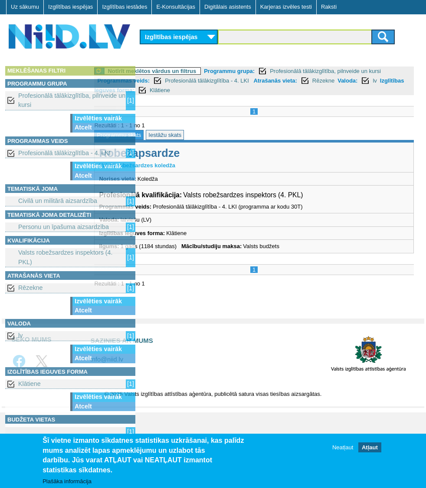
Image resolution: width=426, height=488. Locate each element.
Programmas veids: (193, 80)
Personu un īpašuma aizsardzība (63, 226)
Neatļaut (342, 447)
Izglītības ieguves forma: (273, 90)
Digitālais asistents (227, 6)
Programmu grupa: (277, 71)
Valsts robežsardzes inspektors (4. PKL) (65, 257)
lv (20, 335)
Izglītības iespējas (70, 6)
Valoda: (207, 90)
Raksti (329, 6)
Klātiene (29, 383)
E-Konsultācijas (175, 6)
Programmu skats (167, 135)
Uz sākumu (25, 6)
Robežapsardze (187, 153)
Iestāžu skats (213, 135)
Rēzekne (30, 287)
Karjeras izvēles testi (286, 6)
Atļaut (370, 447)
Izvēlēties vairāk (98, 118)
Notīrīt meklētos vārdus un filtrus (200, 71)
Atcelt (83, 127)
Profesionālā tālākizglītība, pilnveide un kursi (71, 100)
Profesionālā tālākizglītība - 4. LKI (64, 152)
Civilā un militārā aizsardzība (57, 200)
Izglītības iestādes (124, 6)
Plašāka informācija (67, 481)
